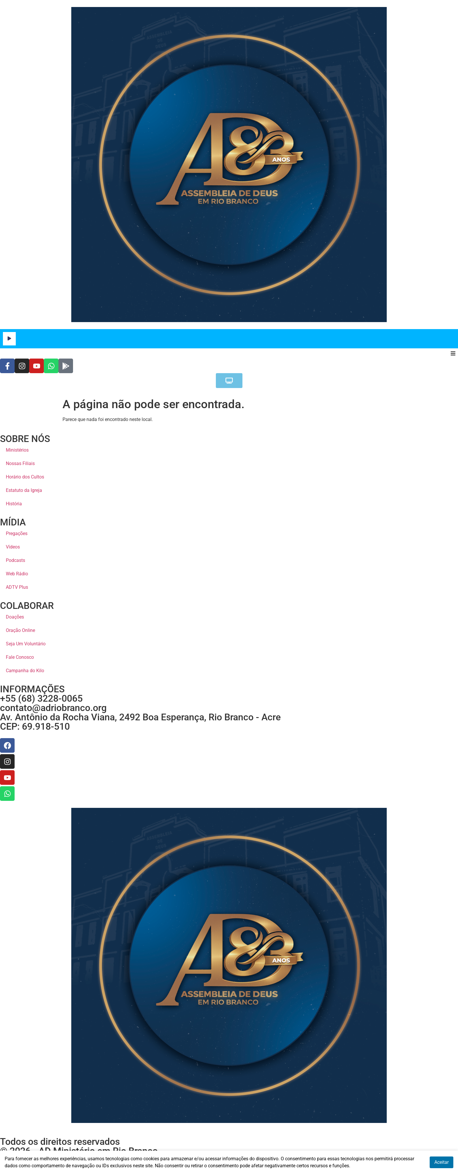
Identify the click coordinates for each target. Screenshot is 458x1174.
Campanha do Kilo (25, 670)
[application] (229, 338)
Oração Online (20, 630)
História (14, 503)
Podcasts (15, 560)
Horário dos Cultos (25, 477)
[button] (453, 353)
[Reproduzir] (9, 338)
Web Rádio (17, 573)
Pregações (16, 533)
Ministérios (17, 450)
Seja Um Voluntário (26, 644)
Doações (15, 617)
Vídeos (13, 547)
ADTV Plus (17, 587)
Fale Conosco (20, 657)
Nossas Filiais (20, 463)
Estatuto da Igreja (24, 490)
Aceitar (441, 1162)
